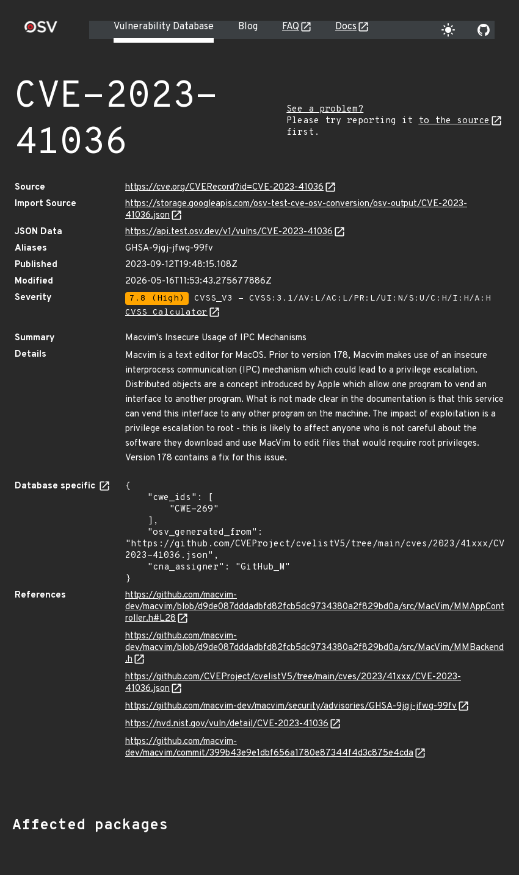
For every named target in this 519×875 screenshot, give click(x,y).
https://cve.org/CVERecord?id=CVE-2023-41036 (224, 187)
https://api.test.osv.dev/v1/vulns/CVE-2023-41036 (229, 232)
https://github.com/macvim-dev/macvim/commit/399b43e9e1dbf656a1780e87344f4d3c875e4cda (269, 747)
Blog (248, 27)
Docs (346, 27)
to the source (454, 121)
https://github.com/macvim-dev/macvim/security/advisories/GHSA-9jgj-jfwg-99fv (291, 706)
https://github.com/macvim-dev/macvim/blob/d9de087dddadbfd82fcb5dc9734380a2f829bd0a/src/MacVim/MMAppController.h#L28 (314, 607)
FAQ (290, 27)
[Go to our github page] (483, 30)
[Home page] (40, 31)
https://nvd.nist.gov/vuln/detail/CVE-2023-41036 (226, 724)
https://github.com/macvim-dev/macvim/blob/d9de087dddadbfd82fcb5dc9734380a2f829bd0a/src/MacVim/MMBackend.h (314, 647)
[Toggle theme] (448, 30)
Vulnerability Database (164, 27)
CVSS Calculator (166, 312)
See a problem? (324, 109)
